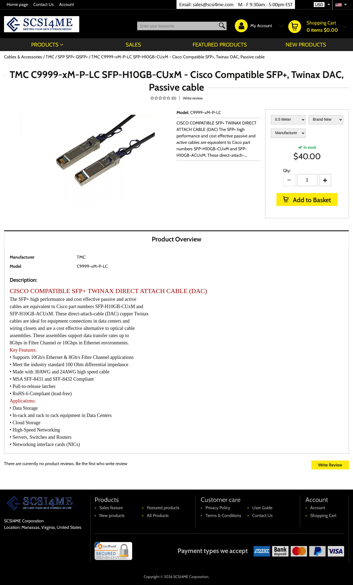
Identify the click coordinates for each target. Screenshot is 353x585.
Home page (17, 4)
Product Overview (176, 239)
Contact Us (43, 4)
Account (66, 4)
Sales (133, 44)
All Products (158, 515)
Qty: (287, 170)
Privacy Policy (218, 507)
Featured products (220, 44)
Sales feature (111, 507)
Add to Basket (311, 200)
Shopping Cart (323, 515)
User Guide (262, 507)
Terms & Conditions (223, 515)
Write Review (330, 465)
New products (306, 44)
